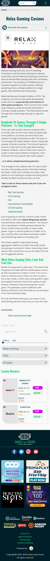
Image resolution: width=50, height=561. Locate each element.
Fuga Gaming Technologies (20, 203)
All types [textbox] (8, 362)
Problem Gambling (25, 543)
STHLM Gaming (15, 207)
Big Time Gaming (16, 192)
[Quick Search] (27, 3)
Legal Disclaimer (25, 536)
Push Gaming (14, 196)
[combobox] (25, 348)
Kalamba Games (15, 211)
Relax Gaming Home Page (19, 315)
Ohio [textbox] (5, 355)
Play (38, 387)
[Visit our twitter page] (21, 451)
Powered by (25, 548)
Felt (9, 200)
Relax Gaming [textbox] (11, 348)
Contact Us (25, 533)
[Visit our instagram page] (28, 451)
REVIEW (38, 393)
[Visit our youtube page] (35, 451)
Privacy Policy (25, 540)
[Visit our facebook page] (14, 451)
